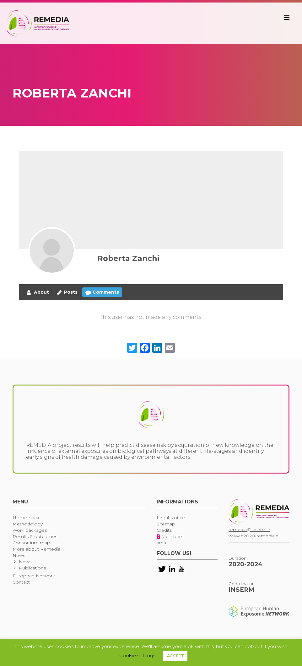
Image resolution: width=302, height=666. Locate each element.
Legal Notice (171, 517)
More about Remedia (36, 549)
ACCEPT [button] (175, 655)
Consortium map (31, 543)
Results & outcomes (35, 536)
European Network (34, 576)
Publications (32, 568)
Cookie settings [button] (137, 655)
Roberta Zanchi (128, 258)
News (19, 555)
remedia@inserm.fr (249, 529)
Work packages (30, 530)
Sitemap (166, 524)
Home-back (26, 517)
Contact (21, 582)
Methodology (28, 524)
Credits (164, 530)
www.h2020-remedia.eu (255, 536)
